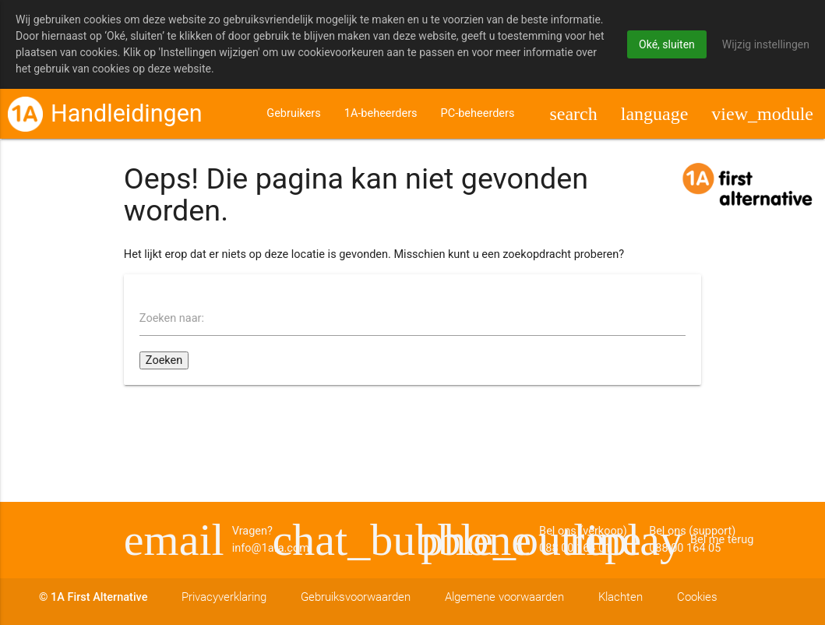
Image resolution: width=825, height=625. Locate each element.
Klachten (620, 597)
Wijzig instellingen (765, 44)
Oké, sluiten (667, 44)
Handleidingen (127, 118)
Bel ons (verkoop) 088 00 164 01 (486, 540)
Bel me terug (635, 540)
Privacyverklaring (224, 597)
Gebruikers (293, 118)
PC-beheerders (478, 118)
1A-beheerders (381, 118)
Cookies (697, 597)
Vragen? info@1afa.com (190, 540)
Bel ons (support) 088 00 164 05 (338, 540)
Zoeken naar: (171, 323)
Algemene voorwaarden (504, 597)
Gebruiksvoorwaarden (356, 597)
